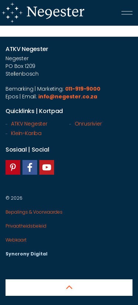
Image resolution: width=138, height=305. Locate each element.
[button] (69, 287)
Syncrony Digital (26, 254)
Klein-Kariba (26, 133)
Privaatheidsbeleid (26, 226)
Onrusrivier (88, 123)
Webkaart (16, 240)
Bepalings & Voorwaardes (34, 212)
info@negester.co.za (67, 96)
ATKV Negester (29, 123)
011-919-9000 (82, 88)
